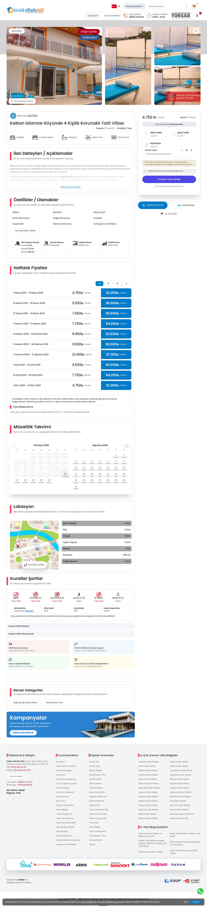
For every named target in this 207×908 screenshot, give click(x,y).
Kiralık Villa (94, 761)
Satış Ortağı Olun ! (64, 835)
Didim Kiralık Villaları (147, 779)
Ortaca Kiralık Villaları (179, 788)
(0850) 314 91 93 (136, 17)
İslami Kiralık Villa (97, 792)
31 (49, 480)
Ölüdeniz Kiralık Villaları (180, 796)
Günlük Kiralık (95, 779)
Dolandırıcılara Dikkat (66, 822)
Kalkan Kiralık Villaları (148, 801)
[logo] (25, 10)
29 (33, 480)
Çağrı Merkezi (135, 14)
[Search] (186, 150)
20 (100, 474)
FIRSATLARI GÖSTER (23, 732)
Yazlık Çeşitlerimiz (64, 814)
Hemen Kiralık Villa (97, 831)
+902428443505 (24, 785)
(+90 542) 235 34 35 (21, 770)
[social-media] (10, 799)
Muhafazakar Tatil (97, 835)
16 (124, 467)
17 (76, 474)
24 (76, 480)
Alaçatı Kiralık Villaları (179, 779)
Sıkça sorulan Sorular (66, 766)
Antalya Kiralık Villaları (148, 761)
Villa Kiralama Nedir (65, 827)
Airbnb (92, 844)
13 (100, 467)
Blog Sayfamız (62, 796)
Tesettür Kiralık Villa (98, 796)
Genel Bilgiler (62, 809)
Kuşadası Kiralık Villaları (180, 775)
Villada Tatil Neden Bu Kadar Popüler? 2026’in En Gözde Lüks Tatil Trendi (152, 843)
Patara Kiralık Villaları (148, 805)
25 (84, 480)
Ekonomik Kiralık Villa (98, 809)
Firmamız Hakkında (65, 792)
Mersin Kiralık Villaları (148, 770)
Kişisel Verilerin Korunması (68, 840)
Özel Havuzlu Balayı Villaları (150, 852)
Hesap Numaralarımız (66, 779)
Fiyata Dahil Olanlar (18, 626)
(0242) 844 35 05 (18, 767)
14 (108, 467)
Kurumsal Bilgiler (64, 770)
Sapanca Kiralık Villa (179, 818)
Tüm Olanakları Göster (25, 230)
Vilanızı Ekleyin (62, 788)
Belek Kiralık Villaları (147, 814)
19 (92, 474)
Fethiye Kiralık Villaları (148, 796)
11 (84, 467)
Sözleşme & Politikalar (66, 844)
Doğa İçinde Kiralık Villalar (25, 702)
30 (41, 480)
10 (76, 467)
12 (92, 467)
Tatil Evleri (93, 822)
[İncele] (30, 611)
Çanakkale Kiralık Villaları (181, 770)
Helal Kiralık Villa (96, 801)
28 (25, 480)
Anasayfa (93, 15)
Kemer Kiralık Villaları (179, 809)
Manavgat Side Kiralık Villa (182, 814)
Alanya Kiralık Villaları (148, 818)
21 (108, 474)
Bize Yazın (60, 801)
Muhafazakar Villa (54, 702)
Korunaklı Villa (95, 840)
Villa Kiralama (95, 783)
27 (17, 480)
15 (116, 467)
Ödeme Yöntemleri (65, 805)
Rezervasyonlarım (134, 6)
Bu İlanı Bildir (171, 213)
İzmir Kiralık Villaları (147, 766)
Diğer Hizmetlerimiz (65, 818)
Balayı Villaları (95, 770)
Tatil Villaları (94, 827)
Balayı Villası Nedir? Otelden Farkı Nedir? (185, 835)
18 (84, 474)
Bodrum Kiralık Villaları (148, 783)
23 (124, 474)
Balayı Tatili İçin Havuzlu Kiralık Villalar (183, 852)
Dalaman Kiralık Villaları (180, 792)
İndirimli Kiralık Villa (98, 814)
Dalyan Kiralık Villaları (148, 792)
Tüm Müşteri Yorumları (66, 783)
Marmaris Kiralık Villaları (149, 788)
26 (65, 474)
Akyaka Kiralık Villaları (180, 783)
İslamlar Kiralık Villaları (180, 805)
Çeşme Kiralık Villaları (148, 775)
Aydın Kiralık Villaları (179, 766)
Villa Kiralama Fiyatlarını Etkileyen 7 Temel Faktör (185, 843)
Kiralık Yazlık (94, 766)
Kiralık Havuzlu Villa (98, 818)
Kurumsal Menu (112, 15)
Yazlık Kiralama (96, 788)
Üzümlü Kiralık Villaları (148, 809)
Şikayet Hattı (62, 831)
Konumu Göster (16, 776)
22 (116, 474)
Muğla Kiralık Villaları (179, 761)
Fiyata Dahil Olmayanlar (21, 633)
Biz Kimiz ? (60, 761)
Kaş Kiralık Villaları (178, 801)
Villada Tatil (94, 805)
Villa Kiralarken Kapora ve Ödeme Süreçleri (150, 835)
